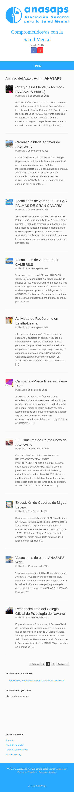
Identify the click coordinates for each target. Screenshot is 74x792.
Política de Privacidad (27, 772)
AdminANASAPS (48, 78)
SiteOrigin (42, 786)
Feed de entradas (15, 745)
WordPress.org (13, 754)
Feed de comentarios (17, 749)
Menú (37, 65)
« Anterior (35, 664)
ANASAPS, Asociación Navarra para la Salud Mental (37, 680)
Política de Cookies (47, 772)
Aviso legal (61, 769)
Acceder (10, 740)
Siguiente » (62, 664)
